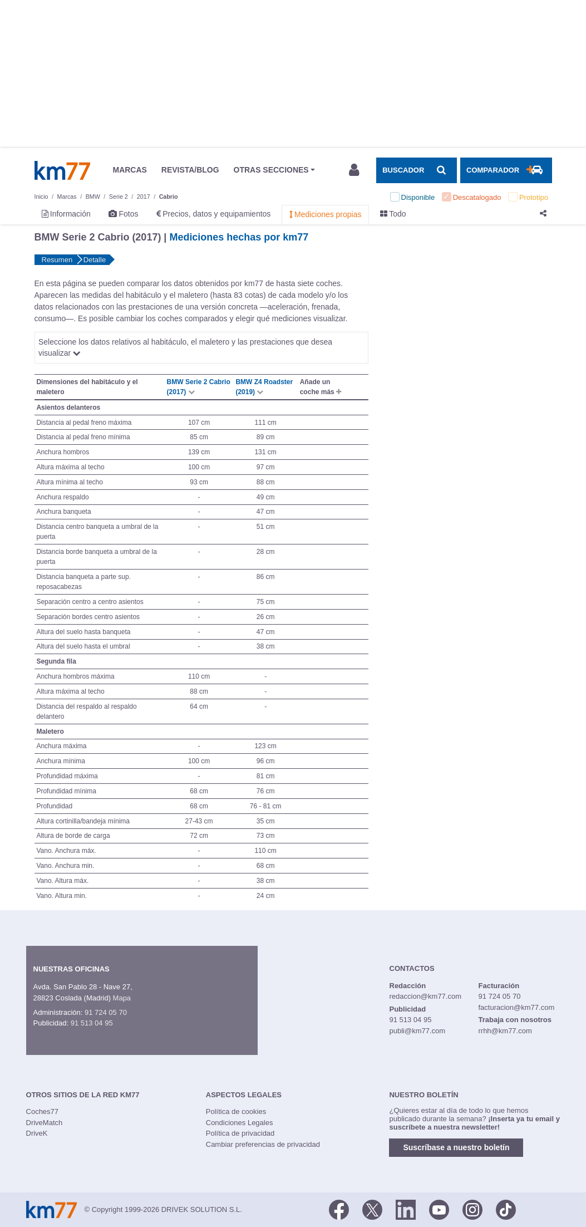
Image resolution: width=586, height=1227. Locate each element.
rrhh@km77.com (504, 1031)
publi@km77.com (418, 1031)
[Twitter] (372, 1209)
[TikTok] (506, 1209)
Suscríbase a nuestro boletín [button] (456, 1147)
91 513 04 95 (92, 1023)
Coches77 (42, 1111)
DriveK (37, 1133)
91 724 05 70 (106, 1012)
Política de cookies (236, 1111)
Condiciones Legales (239, 1122)
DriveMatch (44, 1122)
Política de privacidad (240, 1133)
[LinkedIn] (406, 1209)
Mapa (122, 998)
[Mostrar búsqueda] (416, 170)
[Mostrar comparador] (505, 170)
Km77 (62, 170)
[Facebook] (339, 1209)
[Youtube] (439, 1209)
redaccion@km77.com (426, 996)
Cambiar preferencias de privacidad (263, 1144)
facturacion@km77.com (516, 1007)
